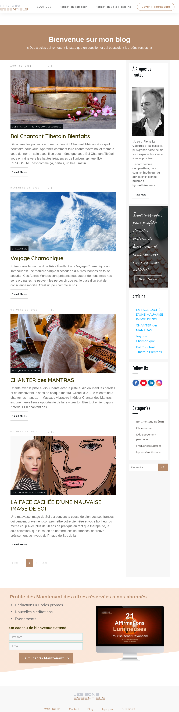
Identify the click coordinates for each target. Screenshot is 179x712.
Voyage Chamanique (145, 325)
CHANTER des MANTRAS (146, 314)
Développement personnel (29, 479)
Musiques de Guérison (26, 357)
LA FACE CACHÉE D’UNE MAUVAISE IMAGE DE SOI (149, 301)
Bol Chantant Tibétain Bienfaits (149, 336)
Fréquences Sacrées (149, 432)
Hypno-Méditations (148, 439)
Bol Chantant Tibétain (25, 114)
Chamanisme (19, 236)
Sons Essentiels (51, 114)
